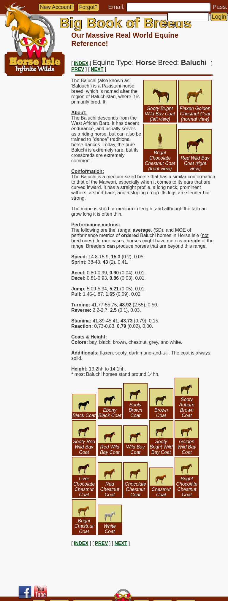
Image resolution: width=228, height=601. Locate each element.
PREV (77, 69)
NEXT (97, 69)
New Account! (56, 7)
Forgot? (88, 7)
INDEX (81, 63)
